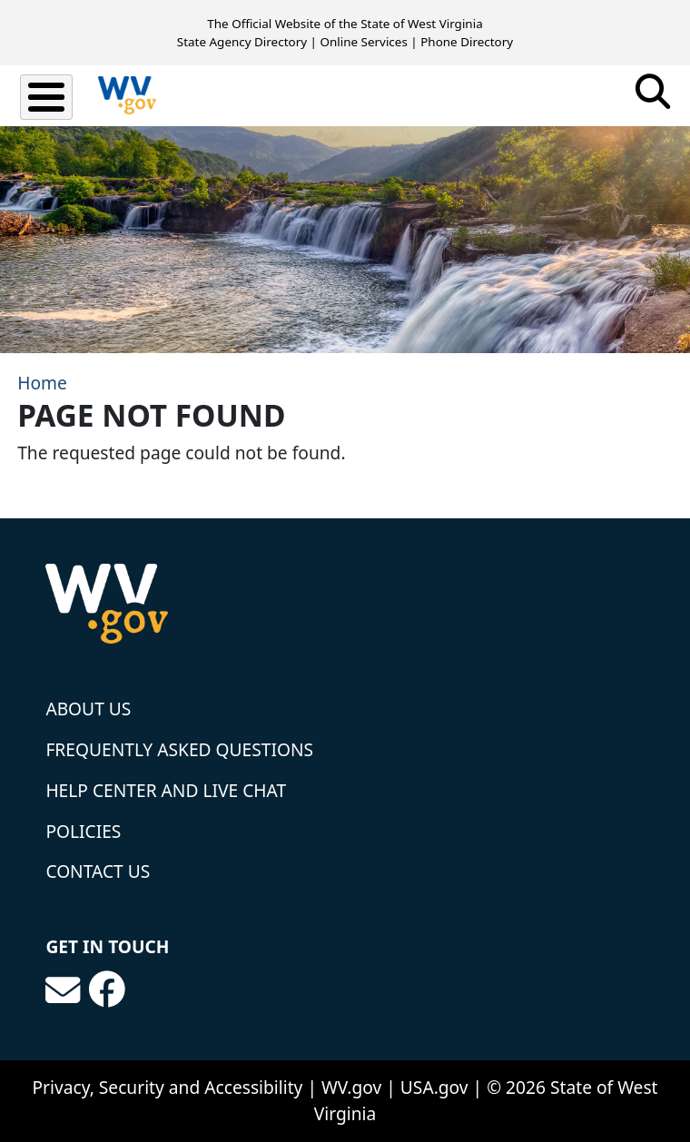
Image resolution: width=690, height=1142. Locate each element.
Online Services (363, 42)
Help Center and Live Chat (165, 790)
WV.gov (351, 1087)
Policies (83, 831)
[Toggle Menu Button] (46, 97)
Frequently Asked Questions (179, 749)
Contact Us (97, 871)
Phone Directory (466, 42)
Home (42, 382)
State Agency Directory (242, 42)
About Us (88, 708)
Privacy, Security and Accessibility (167, 1087)
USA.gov (434, 1087)
